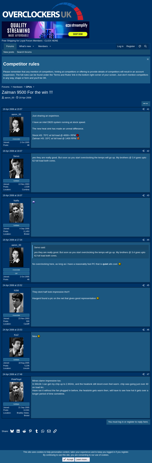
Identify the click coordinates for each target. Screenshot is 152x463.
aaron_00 (9, 97)
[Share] (143, 109)
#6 (148, 330)
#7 (148, 374)
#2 (148, 151)
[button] (33, 46)
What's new (25, 46)
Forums (10, 46)
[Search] (145, 46)
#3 (148, 195)
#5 (148, 285)
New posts (8, 52)
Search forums (24, 52)
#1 (148, 109)
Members (43, 46)
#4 (148, 240)
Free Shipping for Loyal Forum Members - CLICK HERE (30, 40)
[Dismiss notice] (147, 59)
